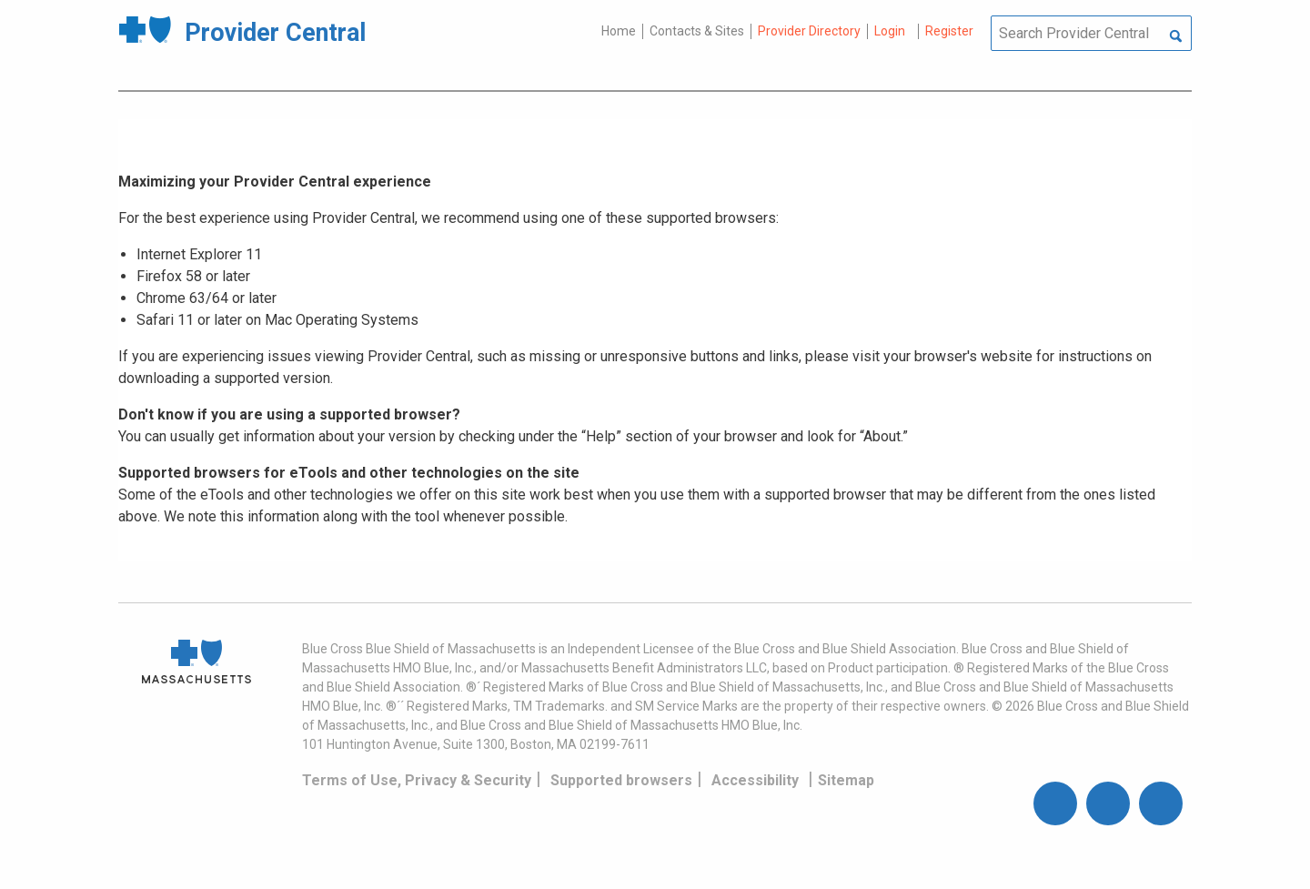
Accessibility (755, 780)
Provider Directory (809, 31)
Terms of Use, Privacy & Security (416, 780)
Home (618, 31)
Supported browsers (621, 780)
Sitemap (846, 780)
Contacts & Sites (697, 31)
